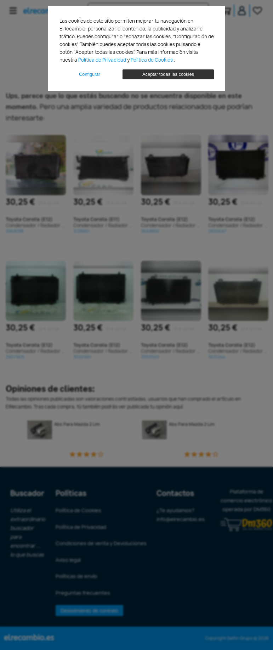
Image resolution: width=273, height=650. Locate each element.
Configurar (89, 74)
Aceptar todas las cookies (168, 74)
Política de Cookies (152, 60)
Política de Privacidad (102, 60)
